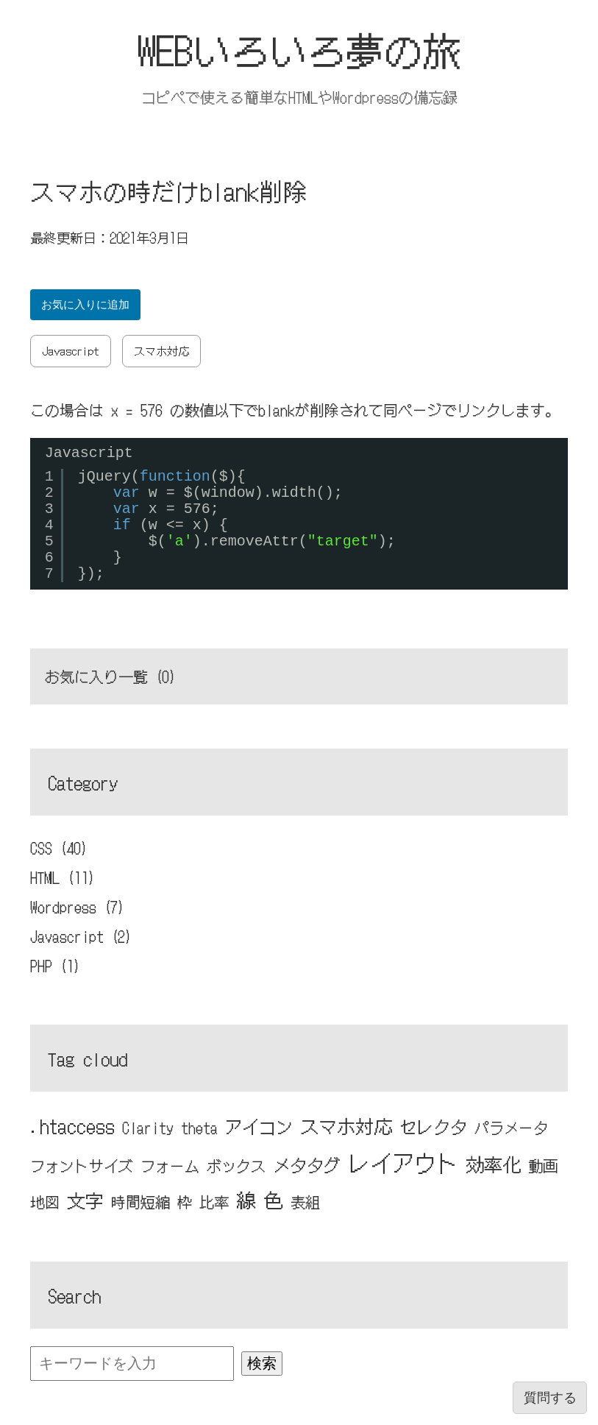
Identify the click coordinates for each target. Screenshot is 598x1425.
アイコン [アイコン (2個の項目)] (259, 1126)
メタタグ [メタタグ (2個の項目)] (307, 1164)
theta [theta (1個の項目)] (199, 1127)
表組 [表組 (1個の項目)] (305, 1201)
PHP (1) (55, 965)
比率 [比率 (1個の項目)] (214, 1201)
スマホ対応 (161, 350)
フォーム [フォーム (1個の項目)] (169, 1165)
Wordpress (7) (77, 906)
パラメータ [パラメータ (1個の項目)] (511, 1127)
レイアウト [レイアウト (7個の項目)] (403, 1162)
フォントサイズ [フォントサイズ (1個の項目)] (81, 1165)
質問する (550, 1397)
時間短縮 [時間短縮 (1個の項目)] (140, 1201)
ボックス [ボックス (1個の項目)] (236, 1165)
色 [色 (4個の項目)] (273, 1199)
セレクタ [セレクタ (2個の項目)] (433, 1126)
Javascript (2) (81, 936)
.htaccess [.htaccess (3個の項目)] (72, 1125)
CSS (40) (59, 847)
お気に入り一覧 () (111, 676)
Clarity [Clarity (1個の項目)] (148, 1127)
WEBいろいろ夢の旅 (299, 49)
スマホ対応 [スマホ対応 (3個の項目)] (346, 1125)
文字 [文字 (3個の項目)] (85, 1200)
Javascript (70, 350)
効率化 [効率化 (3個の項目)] (493, 1163)
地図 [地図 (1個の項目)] (45, 1201)
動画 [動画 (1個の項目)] (543, 1165)
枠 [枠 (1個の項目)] (184, 1201)
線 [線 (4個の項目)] (246, 1199)
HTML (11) (63, 877)
